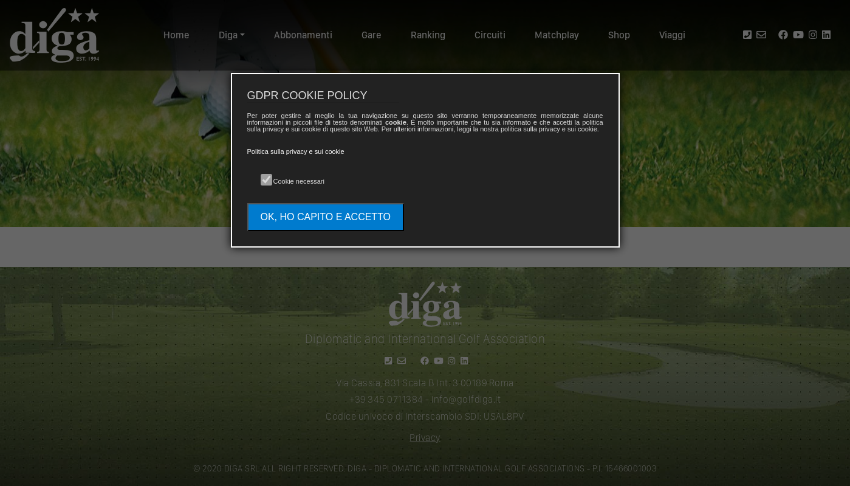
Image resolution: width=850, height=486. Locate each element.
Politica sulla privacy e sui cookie (295, 151)
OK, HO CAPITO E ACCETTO (326, 217)
